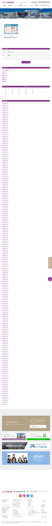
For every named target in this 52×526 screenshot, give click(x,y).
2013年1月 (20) (5, 395)
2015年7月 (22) (5, 340)
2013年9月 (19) (5, 380)
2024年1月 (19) (5, 152)
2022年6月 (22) (5, 187)
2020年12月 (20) (5, 220)
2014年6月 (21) (5, 364)
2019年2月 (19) (5, 261)
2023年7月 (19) (5, 163)
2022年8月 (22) (5, 184)
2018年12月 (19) (5, 264)
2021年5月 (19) (5, 211)
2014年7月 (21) (5, 362)
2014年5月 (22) (5, 365)
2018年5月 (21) (5, 277)
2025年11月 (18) (5, 112)
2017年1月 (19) (5, 307)
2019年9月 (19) (5, 248)
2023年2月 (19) (5, 173)
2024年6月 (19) (5, 143)
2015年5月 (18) (5, 343)
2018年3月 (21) (5, 281)
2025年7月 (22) (5, 119)
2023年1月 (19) (5, 174)
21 (5, 93)
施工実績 (10, 5)
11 (32, 90)
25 (32, 93)
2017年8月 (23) (5, 294)
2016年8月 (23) (5, 316)
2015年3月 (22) (5, 347)
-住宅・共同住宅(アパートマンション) (19, 514)
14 (5, 91)
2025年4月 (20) (5, 125)
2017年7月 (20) (5, 296)
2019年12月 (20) (5, 242)
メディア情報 (42, 5)
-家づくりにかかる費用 (16, 506)
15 (12, 91)
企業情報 (30, 500)
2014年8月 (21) (5, 360)
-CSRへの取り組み (31, 506)
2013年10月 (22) (5, 378)
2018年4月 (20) (5, 279)
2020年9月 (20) (5, 226)
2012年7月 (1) (5, 404)
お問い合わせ (47, 5)
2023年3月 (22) (5, 171)
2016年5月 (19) (5, 321)
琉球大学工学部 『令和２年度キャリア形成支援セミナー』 (17, 37)
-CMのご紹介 (30, 514)
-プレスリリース (30, 515)
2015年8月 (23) (5, 338)
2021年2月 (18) (5, 217)
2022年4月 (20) (5, 191)
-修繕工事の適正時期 (5, 508)
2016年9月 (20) (5, 314)
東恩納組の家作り (17, 500)
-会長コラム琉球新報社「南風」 (33, 511)
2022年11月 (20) (5, 178)
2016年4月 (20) (5, 323)
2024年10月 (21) (5, 136)
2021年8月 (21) (5, 206)
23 (19, 93)
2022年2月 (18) (5, 195)
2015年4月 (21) (5, 345)
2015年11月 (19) (5, 332)
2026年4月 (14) (5, 103)
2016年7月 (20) (5, 318)
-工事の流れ (4, 511)
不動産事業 (4, 516)
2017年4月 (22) (5, 301)
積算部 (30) (4, 79)
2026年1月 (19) (5, 108)
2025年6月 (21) (5, 121)
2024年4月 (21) (5, 147)
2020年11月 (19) (5, 222)
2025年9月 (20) (5, 116)
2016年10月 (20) (5, 312)
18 (32, 91)
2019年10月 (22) (5, 246)
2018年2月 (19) (5, 283)
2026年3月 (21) (5, 105)
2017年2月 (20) (5, 305)
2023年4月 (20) (5, 169)
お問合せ (43, 510)
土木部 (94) (4, 73)
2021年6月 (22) (5, 209)
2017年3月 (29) (5, 303)
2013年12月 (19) (5, 375)
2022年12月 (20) (5, 176)
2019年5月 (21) (5, 255)
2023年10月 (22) (5, 158)
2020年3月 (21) (5, 237)
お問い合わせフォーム (38, 426)
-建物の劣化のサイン (5, 509)
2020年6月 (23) (5, 231)
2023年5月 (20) (5, 167)
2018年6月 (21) (5, 275)
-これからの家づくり (16, 505)
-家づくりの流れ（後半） (17, 503)
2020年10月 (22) (5, 224)
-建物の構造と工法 (16, 504)
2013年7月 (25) (5, 384)
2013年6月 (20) (5, 386)
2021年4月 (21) (5, 213)
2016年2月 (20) (5, 327)
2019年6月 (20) (5, 253)
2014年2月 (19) (5, 371)
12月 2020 (26, 86)
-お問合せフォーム (44, 511)
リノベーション (15, 5)
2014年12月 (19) (5, 353)
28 (5, 94)
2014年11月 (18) (5, 354)
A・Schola (31, 5)
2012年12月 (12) (5, 397)
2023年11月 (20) (5, 156)
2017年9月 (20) (5, 292)
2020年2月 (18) (5, 239)
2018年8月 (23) (5, 272)
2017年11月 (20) (5, 288)
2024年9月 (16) (5, 138)
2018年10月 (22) (5, 268)
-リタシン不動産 (5, 517)
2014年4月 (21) (5, 367)
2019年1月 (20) (5, 263)
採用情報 (36, 5)
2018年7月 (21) (5, 274)
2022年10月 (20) (5, 180)
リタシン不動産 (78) (6, 70)
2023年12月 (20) (5, 154)
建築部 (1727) (4, 75)
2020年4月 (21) (5, 235)
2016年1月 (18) (5, 329)
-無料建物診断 (4, 510)
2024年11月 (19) (5, 134)
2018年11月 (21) (5, 266)
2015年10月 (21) (5, 334)
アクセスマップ (34, 2)
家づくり (26, 5)
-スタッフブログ (44, 516)
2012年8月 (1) (5, 402)
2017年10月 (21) (5, 290)
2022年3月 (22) (5, 193)
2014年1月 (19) (5, 373)
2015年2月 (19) (5, 349)
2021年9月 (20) (5, 204)
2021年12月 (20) (5, 198)
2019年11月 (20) (5, 244)
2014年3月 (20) (5, 369)
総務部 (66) (4, 81)
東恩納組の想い (5, 500)
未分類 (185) (4, 77)
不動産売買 (20, 5)
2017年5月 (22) (5, 299)
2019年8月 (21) (5, 250)
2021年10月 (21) (5, 202)
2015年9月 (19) (5, 336)
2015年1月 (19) (5, 351)
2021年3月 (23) (5, 215)
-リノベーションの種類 (6, 506)
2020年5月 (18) (5, 233)
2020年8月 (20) (5, 228)
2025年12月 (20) (5, 110)
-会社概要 (29, 504)
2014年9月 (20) (5, 358)
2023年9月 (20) (5, 160)
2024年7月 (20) (5, 141)
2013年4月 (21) (5, 389)
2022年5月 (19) (5, 189)
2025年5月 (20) (5, 123)
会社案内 (4, 5)
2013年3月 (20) (5, 391)
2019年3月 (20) (5, 259)
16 (19, 91)
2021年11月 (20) (5, 200)
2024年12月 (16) (5, 132)
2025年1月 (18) (5, 130)
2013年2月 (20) (5, 393)
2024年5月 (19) (5, 145)
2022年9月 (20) (5, 182)
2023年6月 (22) (5, 165)
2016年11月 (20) (5, 310)
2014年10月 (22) (5, 356)
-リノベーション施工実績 (17, 516)
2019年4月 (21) (5, 257)
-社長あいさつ (30, 503)
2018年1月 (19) (5, 285)
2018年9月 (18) (5, 270)
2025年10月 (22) (5, 114)
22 (12, 93)
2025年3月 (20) (5, 127)
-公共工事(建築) (15, 511)
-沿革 (29, 505)
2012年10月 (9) (5, 400)
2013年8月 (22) (5, 382)
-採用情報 (42, 506)
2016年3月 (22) (5, 325)
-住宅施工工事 (15, 515)
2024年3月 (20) (5, 149)
